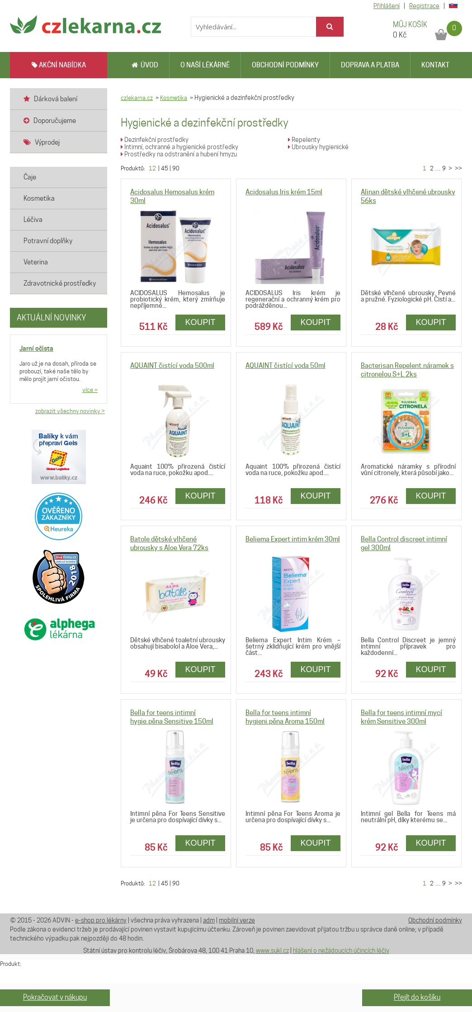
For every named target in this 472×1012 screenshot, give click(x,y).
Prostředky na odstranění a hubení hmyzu (179, 154)
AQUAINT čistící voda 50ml (285, 366)
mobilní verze (237, 920)
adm (209, 920)
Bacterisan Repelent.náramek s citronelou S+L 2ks (407, 370)
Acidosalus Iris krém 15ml (283, 192)
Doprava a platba (370, 65)
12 (152, 168)
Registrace (424, 5)
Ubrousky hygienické (318, 147)
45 (164, 168)
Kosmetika (173, 97)
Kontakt (435, 65)
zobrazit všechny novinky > (70, 410)
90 (175, 168)
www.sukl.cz (272, 950)
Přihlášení (386, 5)
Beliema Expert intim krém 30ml (292, 539)
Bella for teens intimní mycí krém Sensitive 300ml (401, 717)
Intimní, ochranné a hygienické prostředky (179, 147)
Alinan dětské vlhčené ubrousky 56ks (408, 196)
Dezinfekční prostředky (155, 139)
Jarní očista (36, 348)
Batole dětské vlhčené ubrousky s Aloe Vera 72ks (169, 543)
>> (457, 168)
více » (90, 389)
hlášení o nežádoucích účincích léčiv (341, 950)
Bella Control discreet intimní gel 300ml (404, 543)
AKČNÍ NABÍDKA (59, 65)
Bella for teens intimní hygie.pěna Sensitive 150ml (171, 717)
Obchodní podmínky (285, 65)
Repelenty (304, 139)
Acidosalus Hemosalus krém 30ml (172, 196)
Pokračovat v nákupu (55, 997)
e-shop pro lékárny (101, 920)
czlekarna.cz (137, 97)
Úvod (145, 65)
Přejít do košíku (417, 997)
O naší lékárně (205, 65)
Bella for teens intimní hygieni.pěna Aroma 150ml (285, 717)
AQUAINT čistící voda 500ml (172, 366)
